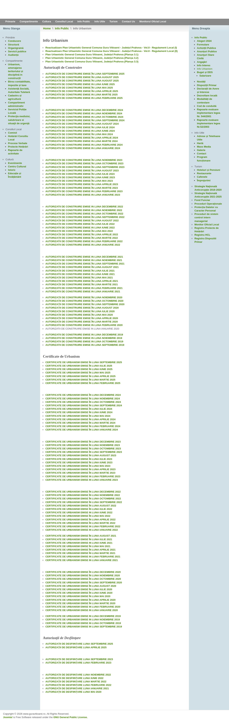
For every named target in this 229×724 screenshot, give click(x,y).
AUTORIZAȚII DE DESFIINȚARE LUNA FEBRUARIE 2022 (78, 685)
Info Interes (203, 65)
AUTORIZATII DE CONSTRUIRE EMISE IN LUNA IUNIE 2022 (80, 227)
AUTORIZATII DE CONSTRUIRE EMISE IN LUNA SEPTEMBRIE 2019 (84, 344)
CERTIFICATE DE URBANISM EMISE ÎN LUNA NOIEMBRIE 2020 (82, 575)
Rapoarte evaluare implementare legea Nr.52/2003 (208, 123)
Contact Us (128, 21)
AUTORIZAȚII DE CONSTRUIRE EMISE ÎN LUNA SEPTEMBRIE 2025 (84, 73)
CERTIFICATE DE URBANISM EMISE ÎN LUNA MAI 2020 (77, 596)
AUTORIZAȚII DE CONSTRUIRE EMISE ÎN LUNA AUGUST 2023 (82, 170)
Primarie (10, 21)
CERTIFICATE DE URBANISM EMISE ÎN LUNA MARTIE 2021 (80, 553)
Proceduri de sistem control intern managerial (206, 217)
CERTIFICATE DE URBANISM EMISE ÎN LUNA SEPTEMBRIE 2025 (83, 362)
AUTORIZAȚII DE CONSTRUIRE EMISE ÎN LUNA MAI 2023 (79, 180)
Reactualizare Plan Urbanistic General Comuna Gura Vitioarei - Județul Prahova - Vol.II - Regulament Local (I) (111, 47)
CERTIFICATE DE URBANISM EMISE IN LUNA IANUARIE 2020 (81, 610)
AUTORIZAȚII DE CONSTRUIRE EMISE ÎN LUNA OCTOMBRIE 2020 (84, 300)
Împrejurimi (203, 180)
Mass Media (204, 146)
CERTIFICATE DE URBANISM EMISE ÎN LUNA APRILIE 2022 (80, 519)
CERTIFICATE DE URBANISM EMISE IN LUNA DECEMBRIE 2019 (83, 616)
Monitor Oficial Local (206, 224)
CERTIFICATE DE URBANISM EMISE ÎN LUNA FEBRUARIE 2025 (82, 383)
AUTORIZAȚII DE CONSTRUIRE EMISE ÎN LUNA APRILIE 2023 (81, 184)
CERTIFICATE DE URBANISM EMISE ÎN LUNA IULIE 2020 (78, 589)
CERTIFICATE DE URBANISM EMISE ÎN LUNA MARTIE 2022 (80, 523)
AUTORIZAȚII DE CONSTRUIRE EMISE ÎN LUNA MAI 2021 (79, 277)
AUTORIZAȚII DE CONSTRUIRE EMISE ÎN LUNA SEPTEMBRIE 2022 (84, 217)
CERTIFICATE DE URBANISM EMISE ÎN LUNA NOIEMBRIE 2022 (82, 495)
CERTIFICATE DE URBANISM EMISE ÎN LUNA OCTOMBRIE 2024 (83, 402)
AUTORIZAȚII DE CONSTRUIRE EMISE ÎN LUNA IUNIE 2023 (80, 177)
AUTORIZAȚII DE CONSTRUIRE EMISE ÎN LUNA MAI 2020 (79, 314)
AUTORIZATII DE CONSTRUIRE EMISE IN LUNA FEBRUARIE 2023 (84, 191)
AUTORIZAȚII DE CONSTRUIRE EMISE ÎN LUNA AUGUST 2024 (82, 123)
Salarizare (205, 75)
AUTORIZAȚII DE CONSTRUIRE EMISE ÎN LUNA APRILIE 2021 (81, 281)
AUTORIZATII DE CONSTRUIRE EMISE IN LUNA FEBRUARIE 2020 (84, 325)
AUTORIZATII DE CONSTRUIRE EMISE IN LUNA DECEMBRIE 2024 (84, 110)
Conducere (14, 41)
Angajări (202, 61)
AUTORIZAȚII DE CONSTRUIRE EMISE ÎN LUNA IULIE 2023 (80, 174)
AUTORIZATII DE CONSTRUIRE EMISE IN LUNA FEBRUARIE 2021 (84, 288)
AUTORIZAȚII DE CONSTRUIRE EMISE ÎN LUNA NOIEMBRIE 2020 (83, 297)
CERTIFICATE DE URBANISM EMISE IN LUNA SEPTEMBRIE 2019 (83, 626)
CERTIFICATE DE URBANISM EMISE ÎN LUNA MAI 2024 (77, 415)
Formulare (203, 44)
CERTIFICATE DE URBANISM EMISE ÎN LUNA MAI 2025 (77, 372)
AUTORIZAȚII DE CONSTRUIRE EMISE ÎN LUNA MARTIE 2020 (81, 321)
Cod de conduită (206, 106)
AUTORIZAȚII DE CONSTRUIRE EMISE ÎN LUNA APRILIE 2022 (81, 234)
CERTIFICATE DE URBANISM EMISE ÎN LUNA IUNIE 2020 (78, 592)
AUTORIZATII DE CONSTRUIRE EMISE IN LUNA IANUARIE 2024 (82, 148)
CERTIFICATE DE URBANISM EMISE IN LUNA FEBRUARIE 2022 (82, 526)
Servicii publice (17, 51)
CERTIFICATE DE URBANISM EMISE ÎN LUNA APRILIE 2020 (80, 599)
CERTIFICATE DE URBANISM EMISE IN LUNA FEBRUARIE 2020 (82, 606)
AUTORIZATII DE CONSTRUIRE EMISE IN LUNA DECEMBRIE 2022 (84, 206)
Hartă (200, 143)
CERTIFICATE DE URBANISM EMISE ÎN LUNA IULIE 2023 (78, 459)
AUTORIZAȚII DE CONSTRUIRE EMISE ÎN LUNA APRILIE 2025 (81, 91)
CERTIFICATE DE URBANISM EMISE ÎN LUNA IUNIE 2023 (78, 462)
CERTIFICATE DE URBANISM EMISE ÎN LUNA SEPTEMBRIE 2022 (83, 502)
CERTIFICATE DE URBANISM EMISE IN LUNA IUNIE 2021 (78, 542)
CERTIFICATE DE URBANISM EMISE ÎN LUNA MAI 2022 (77, 515)
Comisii (12, 132)
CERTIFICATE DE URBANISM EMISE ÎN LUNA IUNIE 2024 (78, 412)
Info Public (83, 21)
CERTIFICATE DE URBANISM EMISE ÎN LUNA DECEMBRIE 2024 (83, 394)
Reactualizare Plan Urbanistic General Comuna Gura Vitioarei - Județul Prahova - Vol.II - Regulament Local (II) (111, 51)
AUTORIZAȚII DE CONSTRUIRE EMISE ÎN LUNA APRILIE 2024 (81, 137)
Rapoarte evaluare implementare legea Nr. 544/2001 (208, 113)
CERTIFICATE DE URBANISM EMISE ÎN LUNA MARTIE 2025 (80, 379)
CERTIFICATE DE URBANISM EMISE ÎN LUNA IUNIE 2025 (78, 369)
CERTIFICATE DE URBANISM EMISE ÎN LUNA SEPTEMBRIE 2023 (83, 452)
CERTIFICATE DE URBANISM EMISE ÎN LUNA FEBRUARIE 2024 (82, 426)
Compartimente (29, 21)
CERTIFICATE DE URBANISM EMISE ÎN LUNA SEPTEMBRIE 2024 (83, 405)
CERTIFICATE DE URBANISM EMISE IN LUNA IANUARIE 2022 (81, 529)
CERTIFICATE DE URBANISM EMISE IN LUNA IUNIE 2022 (78, 512)
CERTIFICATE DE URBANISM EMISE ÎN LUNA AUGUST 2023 (80, 455)
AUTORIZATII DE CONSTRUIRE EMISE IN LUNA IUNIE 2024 (80, 130)
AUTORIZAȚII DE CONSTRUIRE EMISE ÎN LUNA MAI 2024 (79, 134)
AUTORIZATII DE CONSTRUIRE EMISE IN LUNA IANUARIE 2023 (82, 194)
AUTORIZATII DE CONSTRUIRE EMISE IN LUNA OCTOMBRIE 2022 (84, 213)
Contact (201, 153)
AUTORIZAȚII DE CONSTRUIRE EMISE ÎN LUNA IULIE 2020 (80, 311)
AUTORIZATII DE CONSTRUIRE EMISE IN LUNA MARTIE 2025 (81, 94)
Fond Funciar (202, 200)
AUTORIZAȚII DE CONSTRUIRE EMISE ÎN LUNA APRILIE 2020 (81, 318)
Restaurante (204, 173)
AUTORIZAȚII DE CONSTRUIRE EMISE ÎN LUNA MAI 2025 (79, 87)
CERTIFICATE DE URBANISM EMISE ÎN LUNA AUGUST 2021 (80, 535)
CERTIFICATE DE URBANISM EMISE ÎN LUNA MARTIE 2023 (80, 472)
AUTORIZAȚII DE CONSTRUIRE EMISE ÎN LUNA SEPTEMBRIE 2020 (84, 304)
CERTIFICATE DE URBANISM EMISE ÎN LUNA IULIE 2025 (78, 365)
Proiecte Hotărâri (18, 146)
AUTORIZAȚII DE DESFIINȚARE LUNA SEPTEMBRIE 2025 (79, 643)
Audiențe (13, 54)
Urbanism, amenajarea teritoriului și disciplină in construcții (15, 71)
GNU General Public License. (70, 717)
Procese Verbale (17, 143)
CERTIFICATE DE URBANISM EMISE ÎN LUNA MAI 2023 (77, 465)
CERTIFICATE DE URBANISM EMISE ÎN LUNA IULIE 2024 (78, 408)
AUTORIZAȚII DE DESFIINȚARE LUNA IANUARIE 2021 (77, 688)
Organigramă (15, 48)
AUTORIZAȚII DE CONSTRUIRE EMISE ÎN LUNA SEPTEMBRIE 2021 (84, 263)
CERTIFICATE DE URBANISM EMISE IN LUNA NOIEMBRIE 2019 (82, 619)
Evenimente (15, 163)
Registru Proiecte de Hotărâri (206, 230)
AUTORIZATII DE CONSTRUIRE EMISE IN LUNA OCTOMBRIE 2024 (84, 116)
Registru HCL (202, 234)
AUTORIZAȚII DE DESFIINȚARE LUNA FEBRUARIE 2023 (78, 662)
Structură (13, 44)
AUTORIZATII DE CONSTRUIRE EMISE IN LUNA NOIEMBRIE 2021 (83, 260)
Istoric (11, 170)
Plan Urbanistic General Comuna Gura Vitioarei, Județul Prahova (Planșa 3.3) (91, 61)
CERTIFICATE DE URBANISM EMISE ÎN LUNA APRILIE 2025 (80, 376)
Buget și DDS (205, 72)
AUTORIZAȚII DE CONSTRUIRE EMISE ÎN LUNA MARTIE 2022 (81, 237)
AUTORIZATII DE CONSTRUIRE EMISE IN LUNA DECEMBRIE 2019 (84, 334)
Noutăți (201, 81)
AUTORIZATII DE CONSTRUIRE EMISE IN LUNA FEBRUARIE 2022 (84, 241)
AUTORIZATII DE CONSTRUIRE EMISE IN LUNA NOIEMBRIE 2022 (83, 210)
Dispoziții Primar (207, 85)
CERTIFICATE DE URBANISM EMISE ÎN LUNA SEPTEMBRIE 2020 (83, 582)
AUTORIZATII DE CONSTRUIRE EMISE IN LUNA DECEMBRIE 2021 (84, 256)
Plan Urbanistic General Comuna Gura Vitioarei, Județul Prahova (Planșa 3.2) (91, 57)
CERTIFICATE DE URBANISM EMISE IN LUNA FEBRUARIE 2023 (82, 476)
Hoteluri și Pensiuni (208, 170)
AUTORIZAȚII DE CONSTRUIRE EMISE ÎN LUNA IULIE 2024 (80, 127)
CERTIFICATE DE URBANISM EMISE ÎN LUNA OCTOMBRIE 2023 (83, 448)
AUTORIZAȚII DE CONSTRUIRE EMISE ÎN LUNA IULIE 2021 (80, 270)
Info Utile (99, 21)
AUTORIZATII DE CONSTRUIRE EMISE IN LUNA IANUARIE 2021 (82, 291)
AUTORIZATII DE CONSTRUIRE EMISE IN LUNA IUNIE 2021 (80, 274)
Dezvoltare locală (207, 95)
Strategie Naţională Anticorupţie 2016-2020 (208, 188)
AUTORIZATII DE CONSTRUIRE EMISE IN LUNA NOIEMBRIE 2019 (83, 338)
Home (47, 28)
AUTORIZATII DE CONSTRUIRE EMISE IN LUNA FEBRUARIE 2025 (84, 98)
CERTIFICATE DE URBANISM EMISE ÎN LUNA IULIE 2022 (78, 509)
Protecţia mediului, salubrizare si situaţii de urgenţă (19, 120)
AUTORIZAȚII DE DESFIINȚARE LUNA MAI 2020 (73, 691)
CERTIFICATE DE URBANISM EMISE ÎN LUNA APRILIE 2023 (80, 469)
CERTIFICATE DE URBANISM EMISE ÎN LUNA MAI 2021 (77, 546)
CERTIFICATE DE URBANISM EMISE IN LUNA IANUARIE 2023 (81, 479)
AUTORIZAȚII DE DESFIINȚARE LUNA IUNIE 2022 (74, 678)
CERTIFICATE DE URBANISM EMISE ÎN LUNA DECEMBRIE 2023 (83, 441)
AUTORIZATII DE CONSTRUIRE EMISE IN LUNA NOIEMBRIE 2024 (83, 113)
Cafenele (202, 176)
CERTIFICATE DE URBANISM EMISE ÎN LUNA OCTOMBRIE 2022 (83, 498)
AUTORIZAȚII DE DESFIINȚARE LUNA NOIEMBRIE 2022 (78, 674)
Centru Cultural (17, 166)
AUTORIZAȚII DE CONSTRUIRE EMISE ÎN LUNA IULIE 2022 (80, 224)
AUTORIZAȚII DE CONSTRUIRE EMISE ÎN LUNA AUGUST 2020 (82, 307)
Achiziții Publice (206, 48)
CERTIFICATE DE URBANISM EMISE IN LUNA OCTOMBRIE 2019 (83, 623)
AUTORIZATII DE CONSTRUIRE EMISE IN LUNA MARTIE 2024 (81, 141)
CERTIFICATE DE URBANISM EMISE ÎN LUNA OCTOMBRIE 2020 (83, 578)
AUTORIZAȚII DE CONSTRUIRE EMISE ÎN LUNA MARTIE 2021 (81, 284)
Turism (113, 21)
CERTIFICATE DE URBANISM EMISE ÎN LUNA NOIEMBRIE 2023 (82, 445)
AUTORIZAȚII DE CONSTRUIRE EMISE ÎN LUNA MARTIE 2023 (81, 187)
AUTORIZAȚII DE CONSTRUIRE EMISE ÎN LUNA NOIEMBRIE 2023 (83, 160)
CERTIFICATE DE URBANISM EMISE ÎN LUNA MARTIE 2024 (80, 422)
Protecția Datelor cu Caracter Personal (206, 209)
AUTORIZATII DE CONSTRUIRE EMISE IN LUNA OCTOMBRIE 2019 (84, 341)
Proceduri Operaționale (208, 203)
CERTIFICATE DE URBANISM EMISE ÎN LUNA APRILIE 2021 (80, 549)
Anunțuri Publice (207, 51)
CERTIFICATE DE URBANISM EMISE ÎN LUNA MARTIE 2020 (80, 603)
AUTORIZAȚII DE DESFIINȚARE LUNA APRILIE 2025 (75, 647)
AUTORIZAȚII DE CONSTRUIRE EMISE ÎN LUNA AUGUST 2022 (82, 220)
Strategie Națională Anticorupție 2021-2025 (208, 195)
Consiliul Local (64, 21)
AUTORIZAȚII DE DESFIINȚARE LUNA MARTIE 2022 (75, 681)
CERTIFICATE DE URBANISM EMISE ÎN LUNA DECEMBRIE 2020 (83, 572)
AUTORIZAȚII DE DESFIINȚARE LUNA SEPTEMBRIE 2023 (79, 659)
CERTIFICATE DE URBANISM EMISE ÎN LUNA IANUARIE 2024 (81, 429)
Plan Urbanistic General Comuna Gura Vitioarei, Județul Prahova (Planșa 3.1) (91, 54)
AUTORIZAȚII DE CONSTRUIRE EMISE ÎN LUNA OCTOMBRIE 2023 (84, 163)
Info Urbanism (204, 68)
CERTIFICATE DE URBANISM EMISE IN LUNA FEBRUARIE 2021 (82, 556)
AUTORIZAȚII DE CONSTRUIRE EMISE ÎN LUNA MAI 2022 (79, 231)
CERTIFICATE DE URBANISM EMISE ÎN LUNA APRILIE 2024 (80, 419)
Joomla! (8, 717)
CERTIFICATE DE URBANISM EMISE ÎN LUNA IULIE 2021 (78, 539)
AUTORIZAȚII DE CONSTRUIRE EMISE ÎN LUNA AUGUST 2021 (82, 267)
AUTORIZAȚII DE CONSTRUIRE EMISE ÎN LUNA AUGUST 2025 (82, 77)
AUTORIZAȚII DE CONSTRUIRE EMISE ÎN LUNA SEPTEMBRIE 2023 (84, 167)
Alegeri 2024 (204, 41)
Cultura (46, 21)
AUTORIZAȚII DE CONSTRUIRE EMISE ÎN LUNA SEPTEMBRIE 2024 (84, 120)
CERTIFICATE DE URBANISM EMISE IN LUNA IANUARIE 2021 (81, 560)
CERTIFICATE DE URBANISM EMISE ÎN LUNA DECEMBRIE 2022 (83, 491)
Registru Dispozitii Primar (205, 240)
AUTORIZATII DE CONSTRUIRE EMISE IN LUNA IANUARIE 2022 (82, 244)
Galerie (201, 150)
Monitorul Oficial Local (152, 21)
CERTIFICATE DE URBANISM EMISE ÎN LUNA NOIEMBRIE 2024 (82, 398)
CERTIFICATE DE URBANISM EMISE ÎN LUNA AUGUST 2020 (80, 586)
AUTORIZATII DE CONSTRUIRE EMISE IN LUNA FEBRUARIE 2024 (84, 144)
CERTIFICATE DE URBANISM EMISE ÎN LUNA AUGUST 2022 (80, 505)
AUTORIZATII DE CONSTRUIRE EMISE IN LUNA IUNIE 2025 (80, 84)
